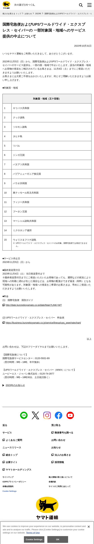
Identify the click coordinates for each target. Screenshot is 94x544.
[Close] (88, 528)
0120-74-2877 (47, 373)
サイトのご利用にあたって (60, 486)
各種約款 (52, 482)
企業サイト (9, 462)
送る (4, 425)
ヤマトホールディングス (16, 469)
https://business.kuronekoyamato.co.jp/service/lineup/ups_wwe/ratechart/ (41, 322)
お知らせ (56, 447)
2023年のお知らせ (15, 385)
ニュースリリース (11, 447)
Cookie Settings (9, 491)
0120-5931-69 (42, 358)
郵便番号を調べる (62, 432)
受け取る (56, 425)
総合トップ (9, 455)
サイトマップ (7, 477)
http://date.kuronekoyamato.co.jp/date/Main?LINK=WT (32, 305)
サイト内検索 (81, 5)
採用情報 (57, 462)
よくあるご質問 (12, 440)
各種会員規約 (7, 486)
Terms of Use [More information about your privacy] (33, 534)
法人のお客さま (61, 455)
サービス (7, 432)
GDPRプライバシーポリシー (14, 482)
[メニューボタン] (89, 5)
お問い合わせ (58, 440)
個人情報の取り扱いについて (60, 477)
